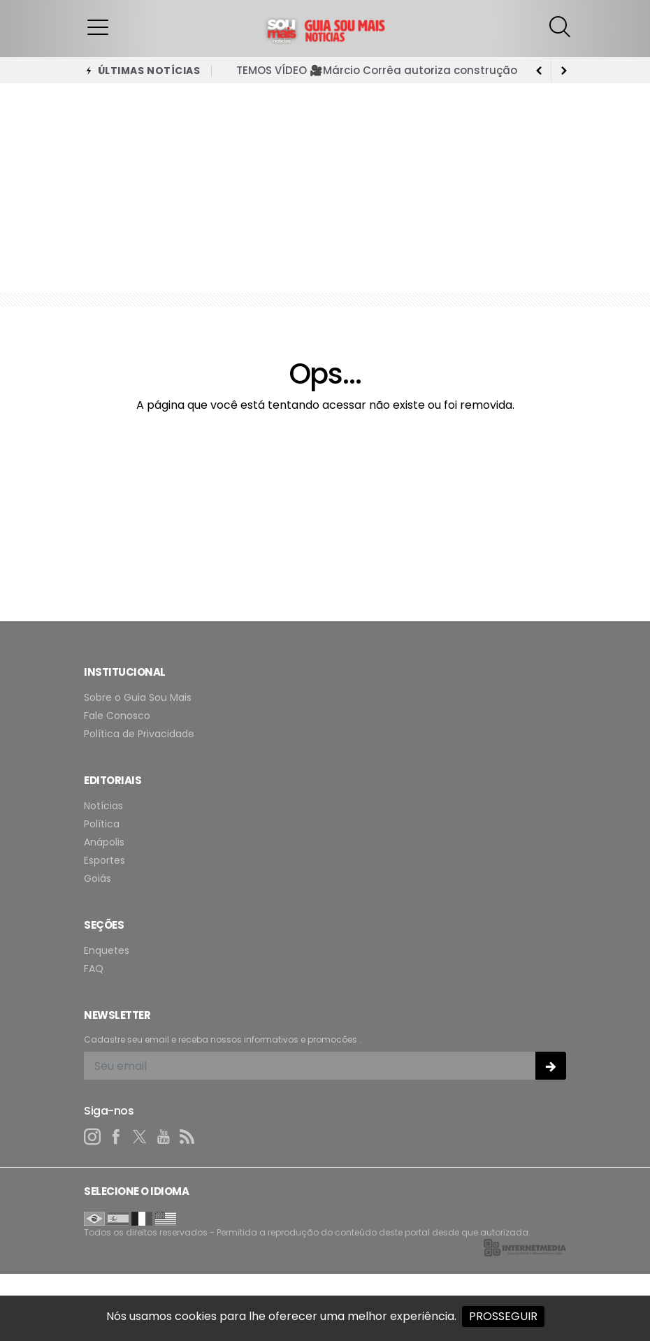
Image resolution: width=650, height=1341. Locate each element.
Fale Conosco (117, 716)
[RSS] (187, 1137)
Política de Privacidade (139, 734)
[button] (98, 26)
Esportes (104, 861)
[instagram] (92, 1137)
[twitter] (139, 1137)
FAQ (93, 969)
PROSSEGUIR (503, 1316)
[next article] (538, 70)
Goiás (97, 879)
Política (102, 824)
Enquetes (106, 951)
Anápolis (104, 842)
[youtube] (163, 1137)
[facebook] (116, 1137)
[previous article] (564, 70)
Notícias (103, 806)
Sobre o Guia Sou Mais (138, 698)
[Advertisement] (325, 188)
